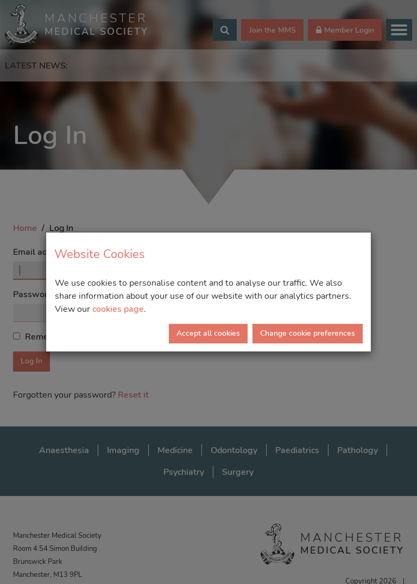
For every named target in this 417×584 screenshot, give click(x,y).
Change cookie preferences (307, 333)
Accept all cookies (208, 333)
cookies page (118, 309)
